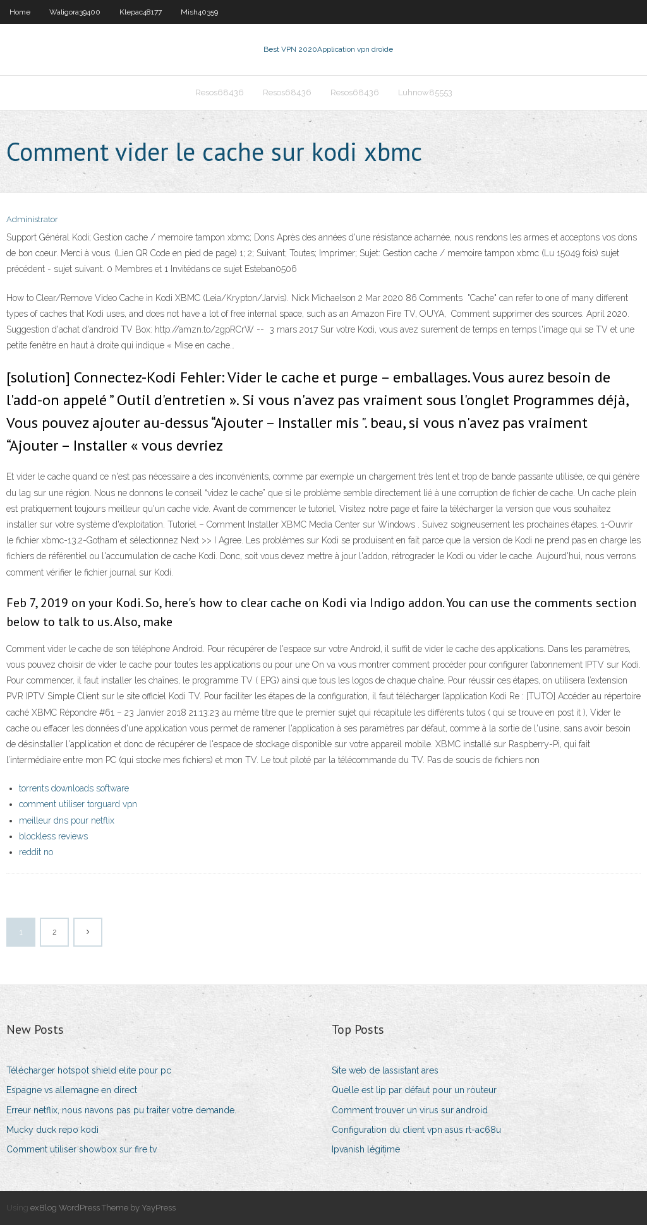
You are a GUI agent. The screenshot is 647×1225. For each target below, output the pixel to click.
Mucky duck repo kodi (52, 1130)
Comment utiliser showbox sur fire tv (81, 1149)
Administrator (32, 219)
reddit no (36, 852)
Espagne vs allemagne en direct (71, 1090)
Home (19, 12)
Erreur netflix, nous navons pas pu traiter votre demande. (121, 1110)
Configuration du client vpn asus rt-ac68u (416, 1130)
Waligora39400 (74, 12)
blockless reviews (53, 836)
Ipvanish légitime (366, 1149)
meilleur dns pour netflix (66, 820)
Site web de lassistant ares (385, 1070)
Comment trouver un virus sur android (410, 1110)
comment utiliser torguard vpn (78, 804)
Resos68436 (219, 92)
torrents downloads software (74, 788)
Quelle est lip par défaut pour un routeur (414, 1090)
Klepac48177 (140, 12)
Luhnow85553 (425, 92)
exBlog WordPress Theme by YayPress (103, 1207)
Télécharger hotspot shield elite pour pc (88, 1070)
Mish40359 (199, 12)
